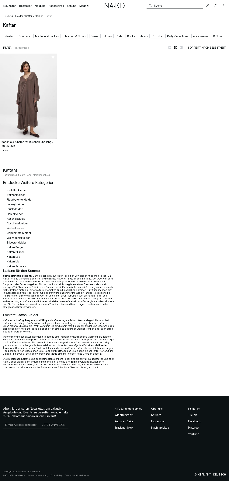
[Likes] (215, 5)
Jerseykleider (15, 204)
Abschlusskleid (16, 218)
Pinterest (193, 427)
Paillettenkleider (17, 190)
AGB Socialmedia (17, 475)
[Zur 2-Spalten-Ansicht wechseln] (176, 47)
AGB (5, 475)
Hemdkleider (15, 214)
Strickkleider (15, 209)
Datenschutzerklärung (37, 475)
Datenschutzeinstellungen (77, 475)
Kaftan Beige (15, 247)
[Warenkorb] (223, 5)
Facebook (194, 421)
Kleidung (8, 16)
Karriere (156, 414)
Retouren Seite (124, 421)
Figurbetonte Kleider (20, 199)
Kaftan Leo (13, 256)
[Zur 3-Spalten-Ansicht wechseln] (182, 47)
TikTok (192, 414)
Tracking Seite (124, 427)
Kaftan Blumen (16, 252)
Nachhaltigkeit (160, 427)
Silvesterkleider (16, 242)
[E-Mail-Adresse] (21, 425)
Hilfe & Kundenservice (128, 408)
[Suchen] (175, 5)
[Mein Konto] (208, 5)
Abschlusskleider (17, 223)
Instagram (194, 408)
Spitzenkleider (16, 194)
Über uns (157, 408)
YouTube (193, 434)
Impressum (158, 421)
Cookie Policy (56, 475)
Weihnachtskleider (18, 237)
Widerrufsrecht (124, 414)
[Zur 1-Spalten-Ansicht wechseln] (170, 47)
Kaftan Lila (13, 261)
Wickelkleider (15, 228)
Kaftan (29, 16)
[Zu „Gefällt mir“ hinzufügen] (53, 57)
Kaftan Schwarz (16, 266)
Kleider (19, 16)
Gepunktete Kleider (19, 232)
